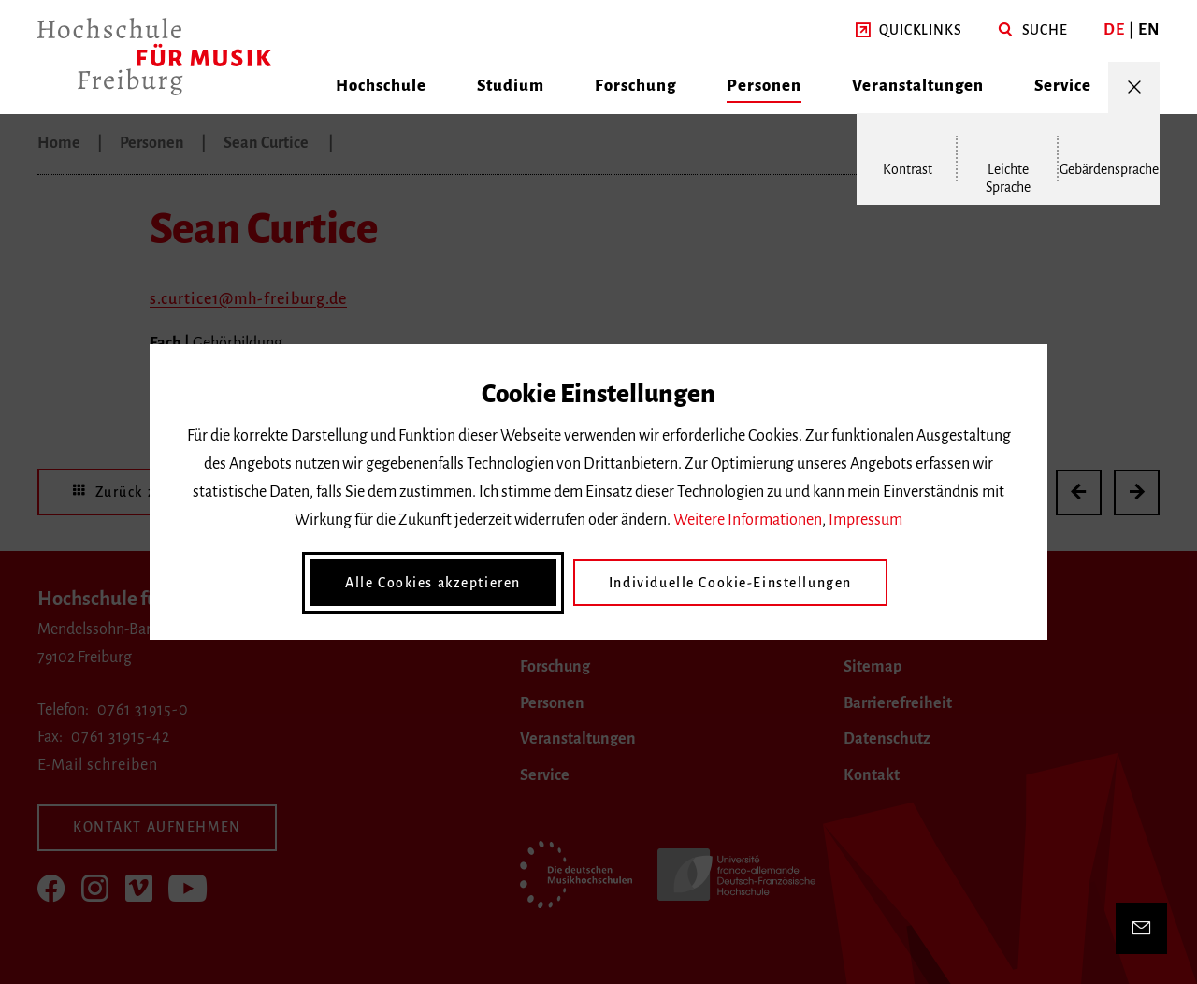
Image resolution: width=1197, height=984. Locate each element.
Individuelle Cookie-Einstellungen (730, 582)
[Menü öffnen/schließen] (1134, 87)
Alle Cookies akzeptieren (433, 582)
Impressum (865, 520)
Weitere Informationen (747, 520)
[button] (908, 31)
